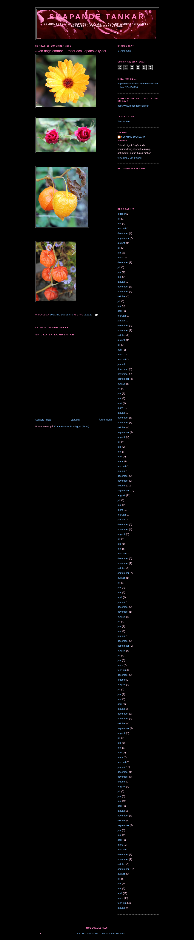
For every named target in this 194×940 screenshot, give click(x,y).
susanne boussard (133, 137)
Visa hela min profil (130, 158)
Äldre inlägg (105, 419)
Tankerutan (124, 121)
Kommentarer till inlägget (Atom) (71, 426)
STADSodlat (124, 50)
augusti (121, 243)
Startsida (75, 419)
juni (119, 252)
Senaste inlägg (43, 419)
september (123, 238)
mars (120, 257)
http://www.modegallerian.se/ (133, 105)
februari (122, 228)
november (123, 291)
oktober (122, 213)
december (123, 233)
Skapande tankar (97, 17)
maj (119, 223)
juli (119, 218)
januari (121, 281)
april (120, 310)
